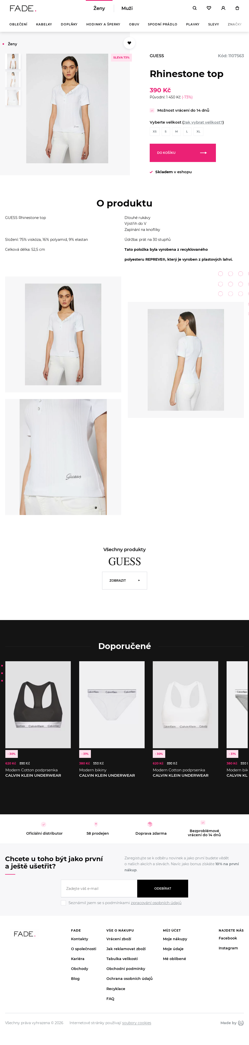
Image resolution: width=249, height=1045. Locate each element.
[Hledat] (195, 10)
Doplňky (69, 28)
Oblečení (18, 28)
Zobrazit (117, 584)
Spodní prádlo (162, 28)
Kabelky (44, 28)
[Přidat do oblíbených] (129, 46)
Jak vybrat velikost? (203, 125)
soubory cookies (136, 1026)
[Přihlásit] (223, 10)
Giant (241, 1026)
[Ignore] (124, 909)
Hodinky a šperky (103, 28)
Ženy (99, 10)
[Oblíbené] (209, 10)
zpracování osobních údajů (156, 906)
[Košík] (237, 10)
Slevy (213, 28)
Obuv (134, 28)
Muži (127, 10)
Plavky (193, 28)
